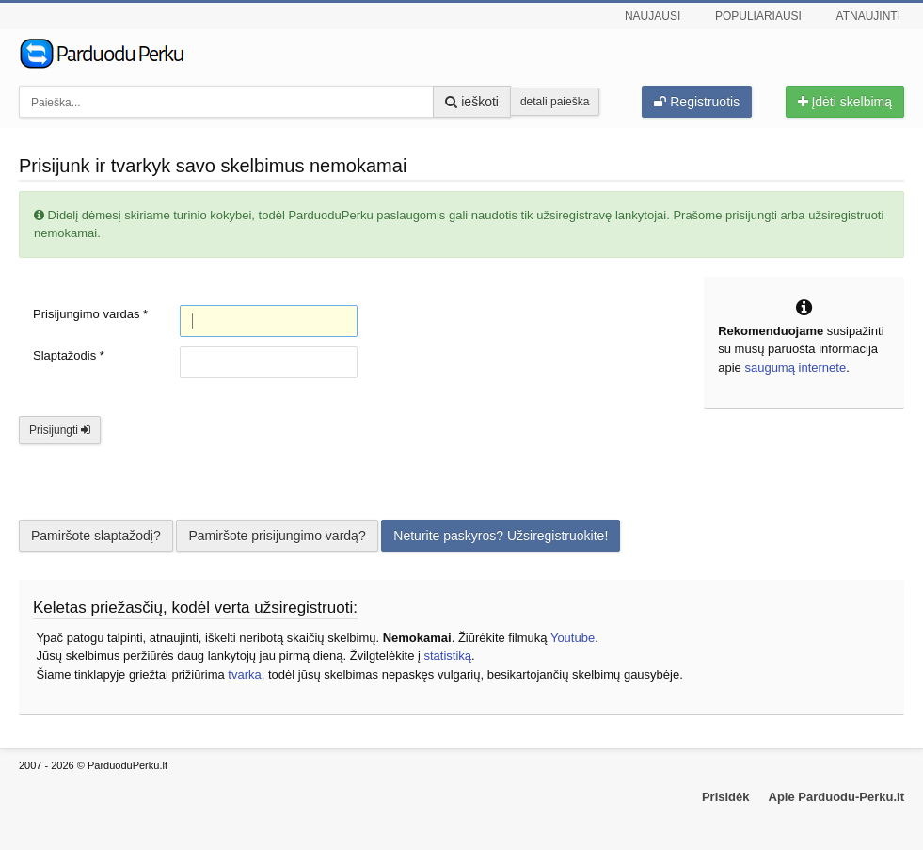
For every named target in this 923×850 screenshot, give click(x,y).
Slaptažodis (68, 355)
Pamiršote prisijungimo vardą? (276, 535)
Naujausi (652, 16)
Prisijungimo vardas (90, 314)
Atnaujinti (868, 16)
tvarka (244, 674)
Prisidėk (726, 797)
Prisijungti (59, 430)
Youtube (572, 638)
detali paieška (554, 101)
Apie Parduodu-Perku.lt (836, 797)
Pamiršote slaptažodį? (96, 535)
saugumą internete (795, 368)
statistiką (447, 656)
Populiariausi (758, 16)
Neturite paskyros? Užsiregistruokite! (500, 535)
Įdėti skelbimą (845, 101)
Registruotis (697, 101)
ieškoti (472, 101)
